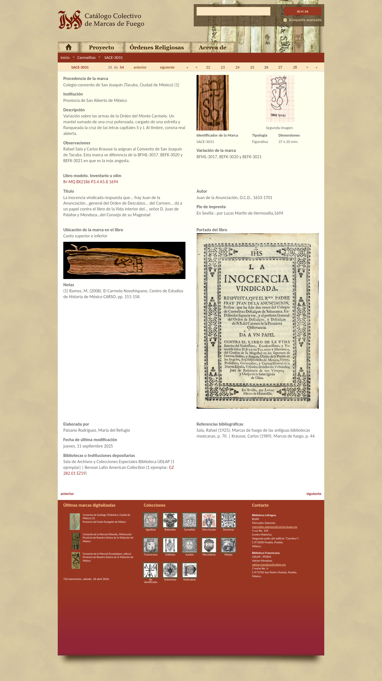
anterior (140, 67)
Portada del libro (212, 229)
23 (223, 67)
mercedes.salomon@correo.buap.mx (274, 527)
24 (237, 67)
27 (280, 67)
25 (252, 67)
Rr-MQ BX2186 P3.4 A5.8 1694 (90, 181)
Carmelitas (86, 57)
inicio (65, 57)
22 (208, 67)
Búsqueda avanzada (305, 19)
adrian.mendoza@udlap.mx (269, 564)
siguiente (167, 67)
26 (266, 67)
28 (295, 67)
